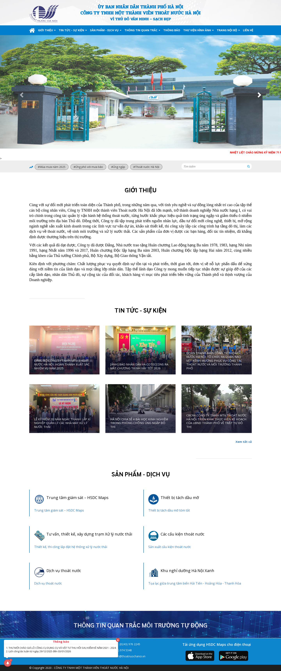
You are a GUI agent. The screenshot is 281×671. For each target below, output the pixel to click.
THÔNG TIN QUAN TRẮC (142, 30)
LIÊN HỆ (248, 30)
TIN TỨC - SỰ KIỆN (73, 30)
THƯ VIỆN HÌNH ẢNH (198, 30)
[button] (21, 93)
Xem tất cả (244, 442)
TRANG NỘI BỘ (228, 30)
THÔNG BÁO (171, 30)
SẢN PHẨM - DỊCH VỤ (105, 30)
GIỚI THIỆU (47, 30)
